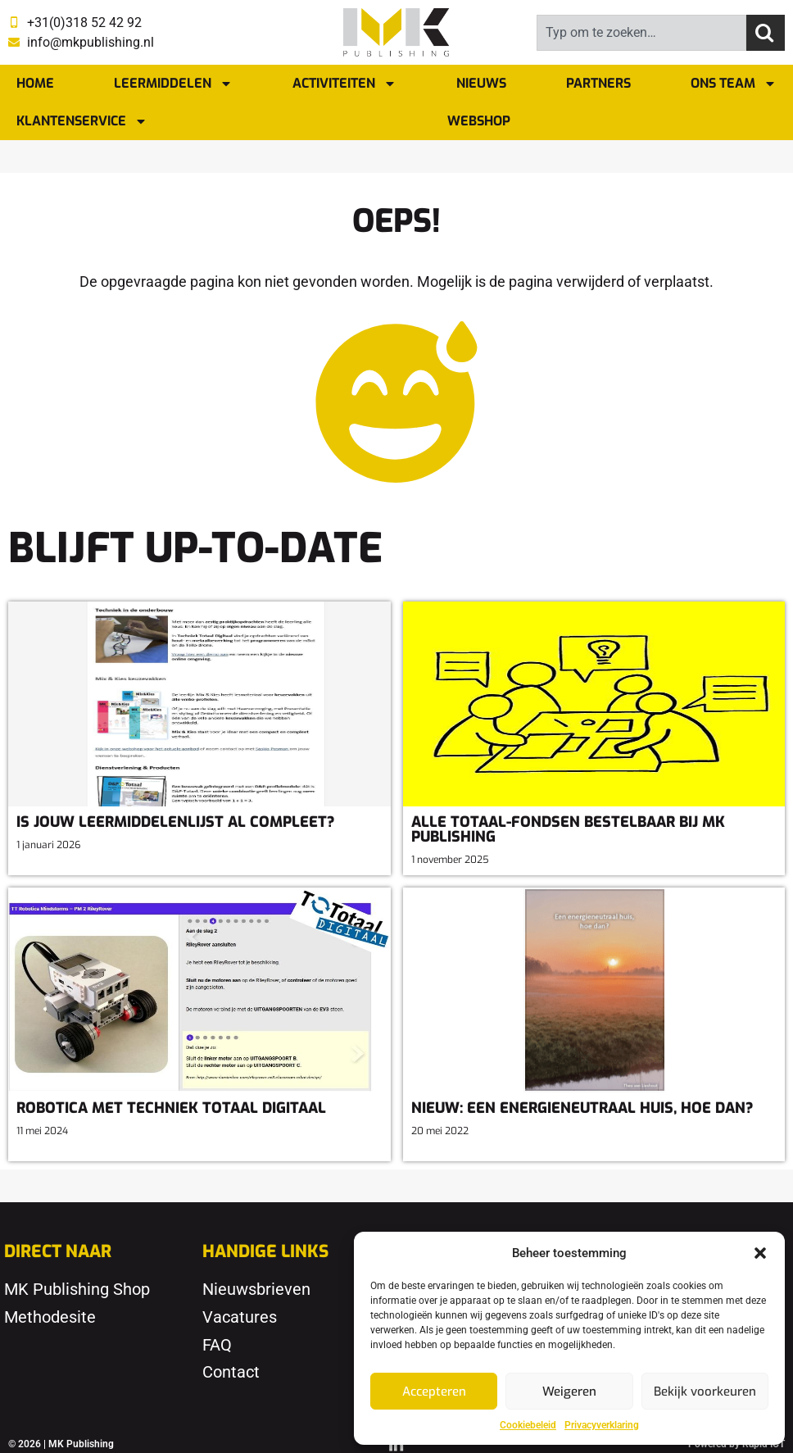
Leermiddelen (173, 83)
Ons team (734, 83)
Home (35, 83)
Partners (598, 83)
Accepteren (434, 1391)
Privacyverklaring (601, 1425)
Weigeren (569, 1391)
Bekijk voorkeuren (705, 1391)
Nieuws (481, 83)
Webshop (478, 120)
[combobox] (641, 33)
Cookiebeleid (528, 1425)
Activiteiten (344, 83)
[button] (760, 1253)
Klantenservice (81, 121)
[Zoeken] (765, 33)
